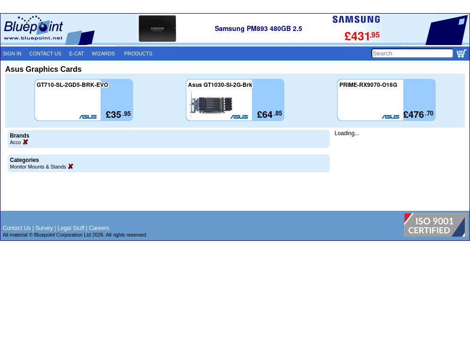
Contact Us (17, 228)
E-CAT (76, 53)
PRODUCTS (138, 53)
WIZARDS (103, 53)
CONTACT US (45, 53)
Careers (99, 228)
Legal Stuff (70, 228)
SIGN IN (12, 53)
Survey (44, 228)
